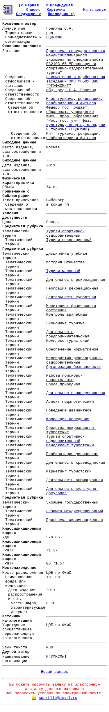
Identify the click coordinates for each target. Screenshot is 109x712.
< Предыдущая (59, 5)
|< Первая (28, 5)
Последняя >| (61, 14)
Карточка (56, 10)
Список (33, 10)
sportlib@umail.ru (58, 698)
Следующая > (28, 14)
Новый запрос (54, 672)
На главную (94, 10)
